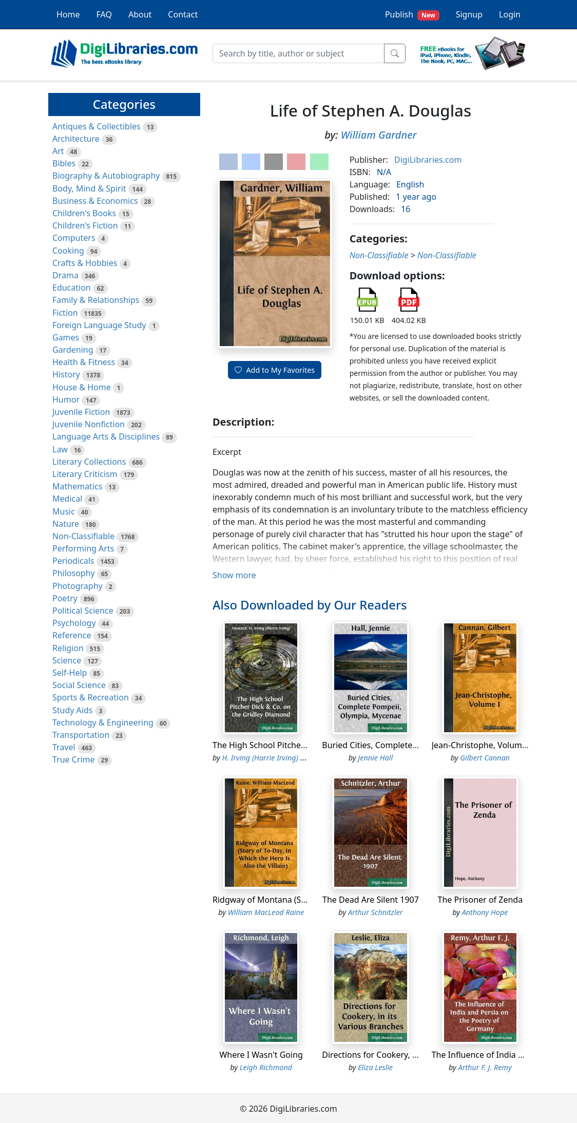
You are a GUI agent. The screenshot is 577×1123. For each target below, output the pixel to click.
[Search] (298, 53)
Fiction (65, 312)
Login (510, 14)
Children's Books (84, 213)
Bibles (63, 163)
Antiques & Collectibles (96, 126)
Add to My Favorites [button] (275, 370)
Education (71, 287)
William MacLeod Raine (266, 912)
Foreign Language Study (99, 325)
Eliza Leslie (375, 1067)
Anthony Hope (485, 912)
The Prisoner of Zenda (480, 899)
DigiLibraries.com (427, 159)
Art (58, 151)
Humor (66, 399)
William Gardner (379, 135)
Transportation (80, 734)
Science (66, 660)
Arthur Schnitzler (375, 912)
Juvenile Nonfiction (88, 424)
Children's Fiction (85, 225)
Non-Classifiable (83, 536)
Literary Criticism (85, 474)
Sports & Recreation (90, 697)
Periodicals (73, 560)
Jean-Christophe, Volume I (482, 745)
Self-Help (69, 672)
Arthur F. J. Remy (484, 1067)
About (139, 14)
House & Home (81, 387)
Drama (65, 275)
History (66, 374)
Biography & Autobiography (106, 175)
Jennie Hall (375, 758)
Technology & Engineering (102, 722)
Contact (183, 14)
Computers (73, 237)
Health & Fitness (83, 362)
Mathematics (77, 486)
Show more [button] (234, 575)
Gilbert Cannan (485, 758)
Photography (77, 586)
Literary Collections (89, 461)
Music (63, 511)
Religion (68, 648)
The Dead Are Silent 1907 (370, 899)
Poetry (65, 598)
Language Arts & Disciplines (106, 436)
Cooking (68, 250)
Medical (67, 498)
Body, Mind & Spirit (89, 188)
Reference (71, 635)
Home (68, 14)
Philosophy (73, 573)
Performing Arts (83, 548)
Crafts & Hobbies (84, 263)
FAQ (104, 14)
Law (60, 449)
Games (65, 337)
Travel (63, 747)
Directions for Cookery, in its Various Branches (410, 1054)
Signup (469, 14)
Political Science (82, 610)
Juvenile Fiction (81, 411)
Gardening (72, 349)
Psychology (74, 623)
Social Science (79, 685)
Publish (412, 15)
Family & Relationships (95, 300)
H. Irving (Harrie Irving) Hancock (275, 758)
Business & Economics (95, 200)
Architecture (76, 138)
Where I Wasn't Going (261, 1054)
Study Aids (72, 710)
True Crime (73, 759)
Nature (65, 523)
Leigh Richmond (266, 1067)
